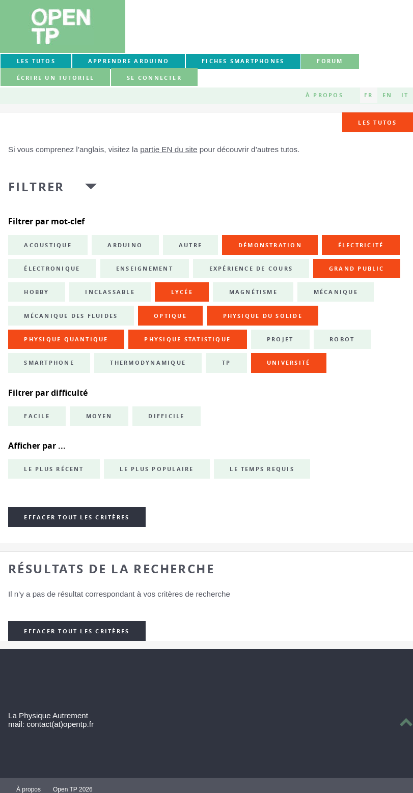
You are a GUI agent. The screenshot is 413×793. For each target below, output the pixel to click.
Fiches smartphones (243, 61)
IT (404, 95)
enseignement (144, 269)
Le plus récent (54, 469)
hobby (36, 292)
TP (226, 363)
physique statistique (187, 339)
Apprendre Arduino (128, 61)
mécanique (336, 292)
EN (387, 95)
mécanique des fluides (71, 316)
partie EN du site (168, 149)
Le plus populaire (157, 469)
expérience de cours (251, 269)
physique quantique (66, 339)
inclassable (110, 292)
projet (280, 339)
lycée (182, 292)
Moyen (99, 416)
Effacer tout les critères (76, 517)
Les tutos (36, 61)
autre (190, 245)
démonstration (270, 245)
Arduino (125, 245)
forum (330, 61)
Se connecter (154, 78)
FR (368, 95)
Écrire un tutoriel (55, 78)
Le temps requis (262, 469)
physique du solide (262, 316)
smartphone (49, 363)
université (288, 363)
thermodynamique (148, 363)
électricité (361, 245)
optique (170, 316)
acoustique (47, 245)
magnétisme (253, 292)
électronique (52, 269)
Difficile (166, 416)
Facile (36, 416)
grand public (356, 269)
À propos (324, 95)
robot (341, 339)
